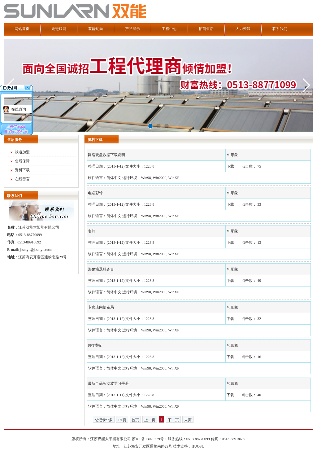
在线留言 (22, 179)
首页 (135, 420)
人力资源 (243, 29)
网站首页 (22, 29)
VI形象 (232, 155)
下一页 (173, 420)
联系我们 (279, 29)
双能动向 (95, 29)
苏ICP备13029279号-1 (149, 439)
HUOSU (198, 446)
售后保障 (22, 161)
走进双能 (58, 29)
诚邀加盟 (22, 152)
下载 (230, 166)
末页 (188, 420)
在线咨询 (18, 109)
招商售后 (206, 29)
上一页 (149, 420)
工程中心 (169, 29)
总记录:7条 (103, 420)
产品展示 (132, 29)
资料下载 (22, 170)
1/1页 (122, 420)
